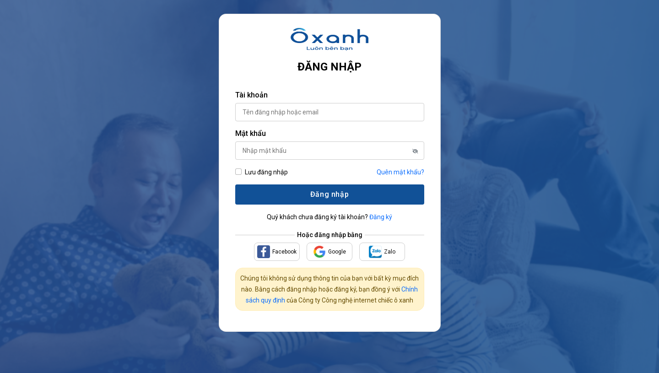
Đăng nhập (329, 194)
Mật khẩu (250, 133)
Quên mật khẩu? (400, 172)
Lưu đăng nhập (266, 172)
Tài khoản (251, 95)
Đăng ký (380, 217)
